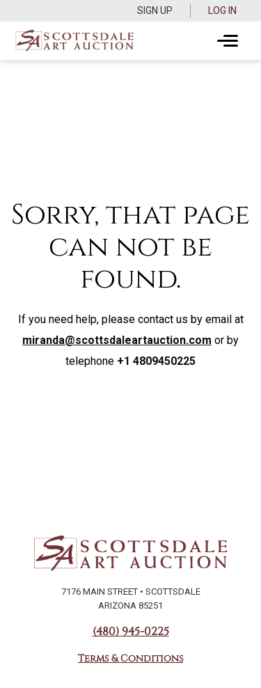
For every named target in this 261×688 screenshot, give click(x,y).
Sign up (155, 10)
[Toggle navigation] (227, 41)
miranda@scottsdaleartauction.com (117, 340)
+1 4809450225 (156, 361)
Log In (222, 10)
